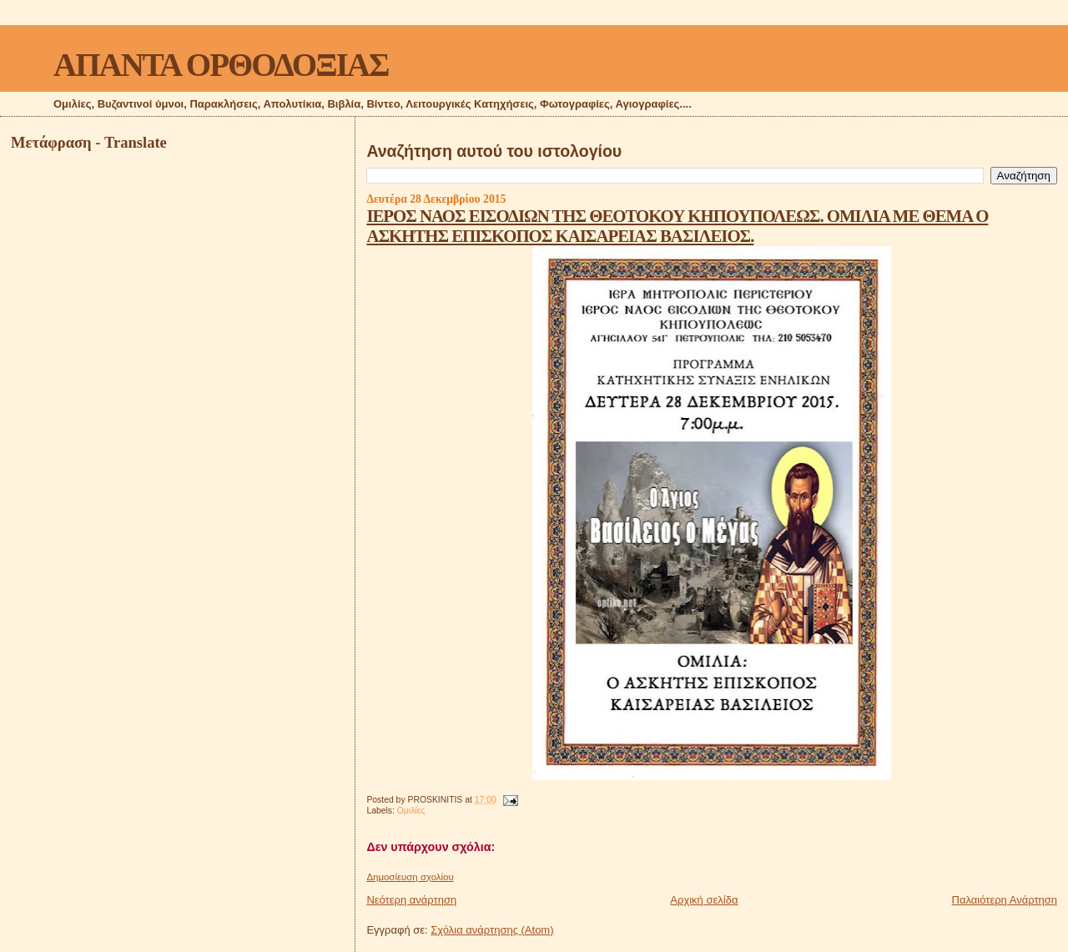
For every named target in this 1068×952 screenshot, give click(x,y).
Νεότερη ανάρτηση (411, 900)
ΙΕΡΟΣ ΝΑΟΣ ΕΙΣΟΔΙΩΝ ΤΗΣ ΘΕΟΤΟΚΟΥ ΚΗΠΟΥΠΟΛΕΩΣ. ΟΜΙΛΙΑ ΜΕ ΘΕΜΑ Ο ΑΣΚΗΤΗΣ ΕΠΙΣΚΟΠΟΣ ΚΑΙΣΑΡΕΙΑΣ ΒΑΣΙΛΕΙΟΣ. (677, 225)
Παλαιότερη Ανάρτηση (1004, 900)
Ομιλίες (411, 810)
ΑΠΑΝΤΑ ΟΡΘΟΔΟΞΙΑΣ (220, 65)
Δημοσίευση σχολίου (409, 877)
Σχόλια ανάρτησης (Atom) (492, 930)
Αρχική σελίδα (704, 900)
